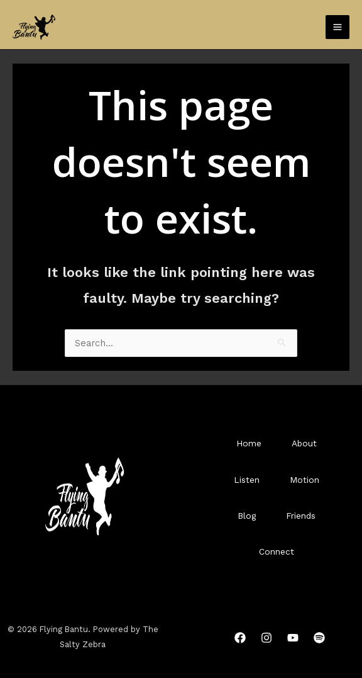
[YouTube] (293, 637)
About (304, 443)
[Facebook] (240, 637)
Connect (276, 551)
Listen (247, 480)
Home (248, 443)
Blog (247, 516)
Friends (300, 516)
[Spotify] (319, 637)
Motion (304, 480)
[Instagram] (266, 637)
